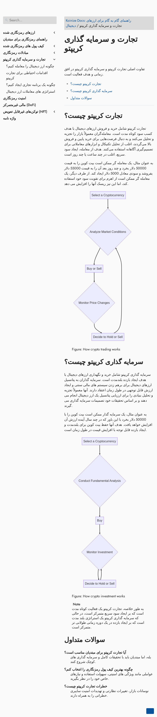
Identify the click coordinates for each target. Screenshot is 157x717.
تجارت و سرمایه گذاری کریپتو (24, 59)
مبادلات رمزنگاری (15, 52)
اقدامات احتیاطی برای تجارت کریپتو (27, 75)
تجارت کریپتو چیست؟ (85, 83)
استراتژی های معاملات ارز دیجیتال (30, 91)
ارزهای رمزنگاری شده (19, 32)
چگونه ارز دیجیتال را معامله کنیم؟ (30, 66)
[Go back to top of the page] (150, 711)
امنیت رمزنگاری (14, 98)
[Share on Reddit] (89, 59)
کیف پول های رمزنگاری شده (23, 46)
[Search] (30, 20)
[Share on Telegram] (104, 59)
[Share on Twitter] (75, 59)
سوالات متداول (81, 98)
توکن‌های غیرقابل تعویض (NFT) (25, 111)
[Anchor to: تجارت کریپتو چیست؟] (128, 115)
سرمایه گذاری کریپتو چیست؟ (91, 90)
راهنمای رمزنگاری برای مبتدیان (25, 39)
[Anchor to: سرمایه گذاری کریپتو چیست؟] (149, 361)
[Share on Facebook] (68, 59)
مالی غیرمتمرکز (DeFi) (19, 104)
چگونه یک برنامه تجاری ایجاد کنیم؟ (30, 84)
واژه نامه (9, 118)
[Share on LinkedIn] (82, 59)
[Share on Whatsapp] (97, 59)
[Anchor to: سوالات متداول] (110, 639)
